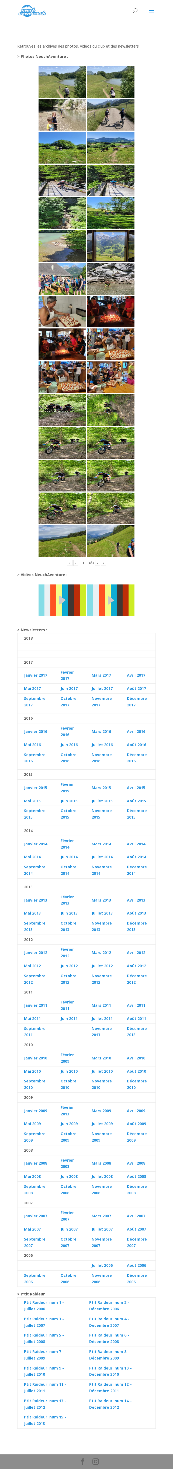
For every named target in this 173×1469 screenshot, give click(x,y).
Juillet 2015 (102, 800)
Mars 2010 (101, 1058)
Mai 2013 (32, 913)
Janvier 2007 (35, 1215)
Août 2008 (136, 1176)
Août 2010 (136, 1071)
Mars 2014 (101, 843)
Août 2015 (136, 800)
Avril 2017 (136, 675)
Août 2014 (136, 856)
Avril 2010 (136, 1058)
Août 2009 (136, 1123)
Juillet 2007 (102, 1229)
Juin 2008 (69, 1176)
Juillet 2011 (102, 1018)
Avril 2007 (136, 1215)
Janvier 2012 (35, 952)
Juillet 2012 (102, 965)
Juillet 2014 (102, 856)
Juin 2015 (69, 800)
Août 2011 (136, 1018)
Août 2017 (136, 688)
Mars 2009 (101, 1110)
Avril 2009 (136, 1110)
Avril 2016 (136, 731)
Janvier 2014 (35, 843)
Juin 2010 (69, 1071)
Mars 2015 (101, 787)
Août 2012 (136, 965)
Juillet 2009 (102, 1123)
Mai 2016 (32, 744)
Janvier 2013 (35, 900)
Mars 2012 (101, 952)
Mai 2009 (32, 1123)
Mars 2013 (101, 900)
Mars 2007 (101, 1215)
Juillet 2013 (102, 913)
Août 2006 (136, 1265)
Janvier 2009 (35, 1110)
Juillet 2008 (102, 1176)
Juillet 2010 (102, 1071)
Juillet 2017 (102, 688)
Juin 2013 (69, 913)
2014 (36, 856)
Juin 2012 (69, 965)
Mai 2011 (32, 1018)
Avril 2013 (136, 900)
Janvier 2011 (35, 1005)
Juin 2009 (69, 1123)
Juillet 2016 (102, 744)
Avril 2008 (136, 1163)
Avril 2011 (136, 1005)
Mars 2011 (101, 1005)
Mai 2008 (32, 1176)
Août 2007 (136, 1229)
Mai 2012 (32, 965)
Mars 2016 (101, 731)
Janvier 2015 (35, 787)
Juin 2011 (69, 1018)
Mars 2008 (101, 1163)
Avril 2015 (136, 787)
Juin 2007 (69, 1229)
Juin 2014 (69, 856)
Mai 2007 (32, 1229)
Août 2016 (136, 744)
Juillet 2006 (102, 1265)
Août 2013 (136, 913)
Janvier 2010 (35, 1058)
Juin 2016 (69, 744)
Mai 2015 (32, 800)
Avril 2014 (136, 843)
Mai (27, 856)
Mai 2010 (32, 1071)
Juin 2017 (69, 688)
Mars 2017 (101, 675)
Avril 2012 (136, 952)
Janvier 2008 (35, 1163)
